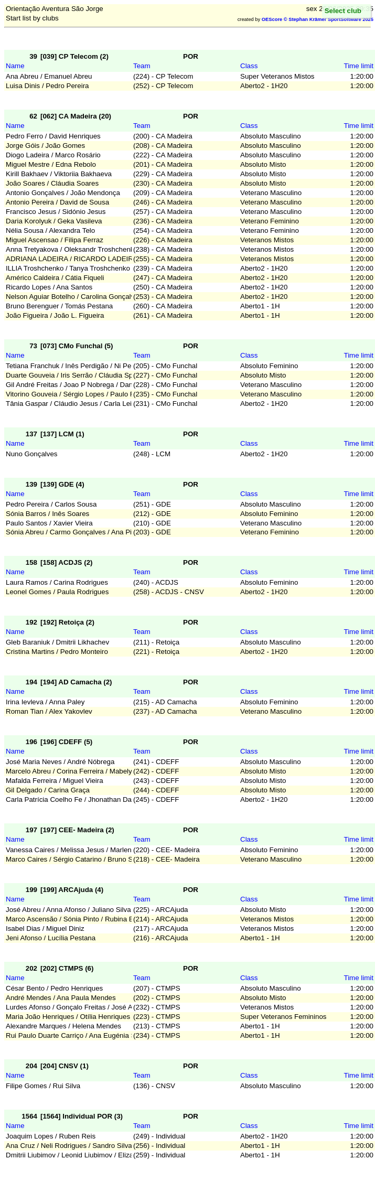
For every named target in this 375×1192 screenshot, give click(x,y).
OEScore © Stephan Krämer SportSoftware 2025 (317, 19)
